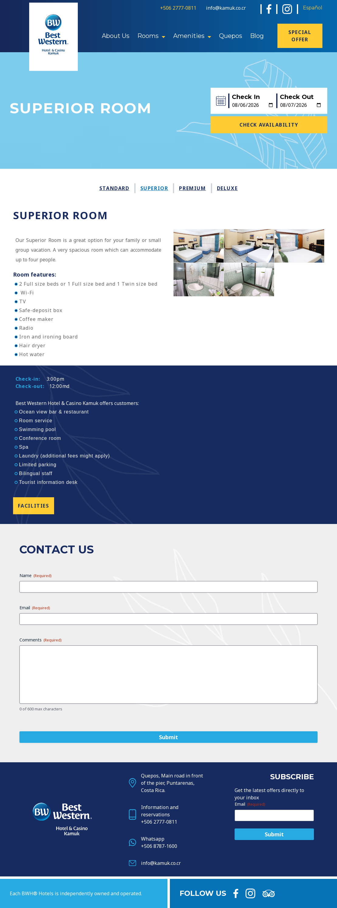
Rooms (148, 35)
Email (34, 755)
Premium (192, 188)
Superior (154, 188)
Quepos (230, 35)
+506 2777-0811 (178, 8)
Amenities (189, 35)
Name (35, 723)
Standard (114, 188)
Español (312, 8)
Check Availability (268, 124)
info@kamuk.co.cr (226, 8)
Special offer (299, 36)
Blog (257, 35)
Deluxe (227, 188)
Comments (40, 788)
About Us (115, 35)
